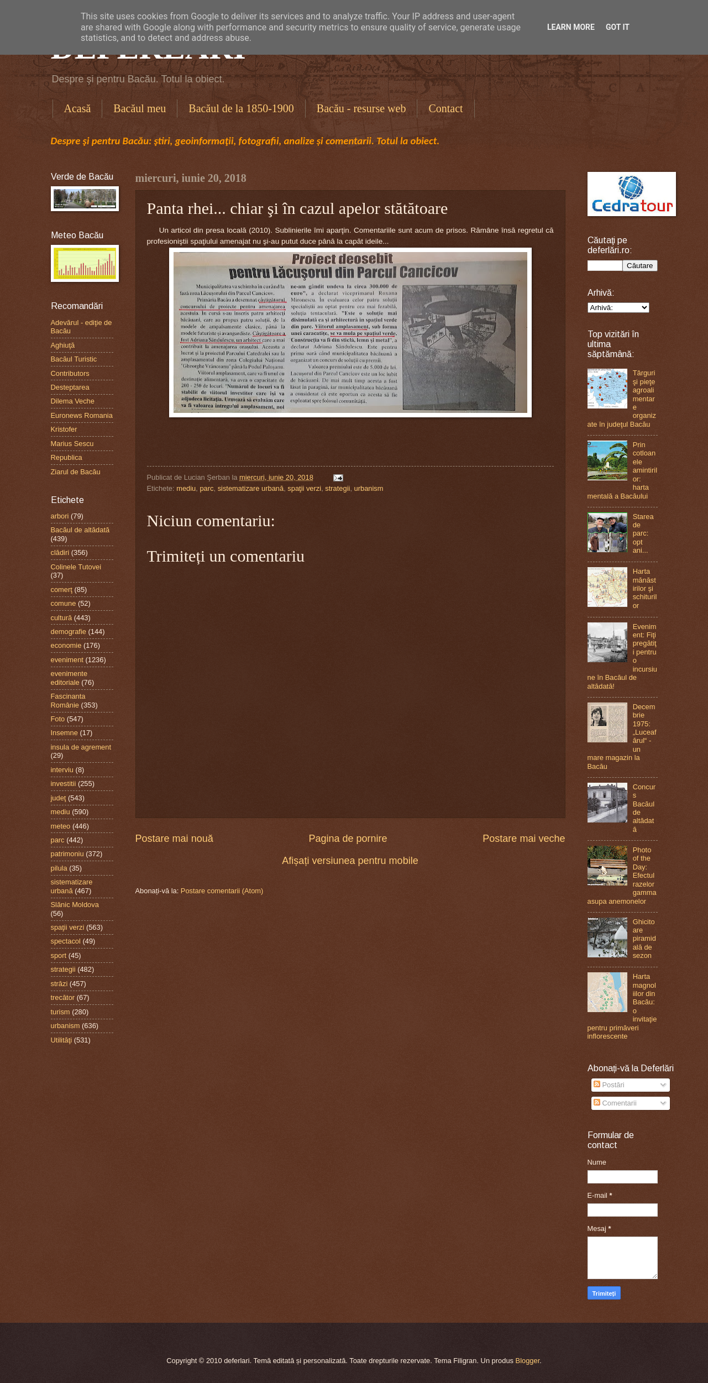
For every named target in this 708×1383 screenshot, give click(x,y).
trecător (63, 997)
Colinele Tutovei (76, 567)
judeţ (58, 798)
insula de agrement (81, 747)
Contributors (70, 373)
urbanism (369, 488)
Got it (618, 27)
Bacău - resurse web (361, 108)
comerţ (61, 589)
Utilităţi (61, 1040)
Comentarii (615, 1103)
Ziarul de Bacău (76, 472)
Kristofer (64, 429)
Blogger (528, 1360)
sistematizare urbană (251, 488)
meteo (61, 826)
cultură (61, 618)
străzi (59, 983)
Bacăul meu (139, 108)
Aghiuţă (63, 345)
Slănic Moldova (75, 904)
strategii (337, 488)
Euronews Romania (82, 415)
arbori (60, 516)
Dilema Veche (73, 401)
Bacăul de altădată (80, 530)
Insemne (64, 733)
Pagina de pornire (347, 838)
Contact (445, 108)
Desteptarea (70, 387)
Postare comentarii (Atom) (222, 891)
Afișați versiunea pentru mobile (350, 860)
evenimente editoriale (69, 677)
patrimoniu (67, 854)
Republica (66, 457)
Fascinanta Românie (68, 700)
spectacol (66, 941)
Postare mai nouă (174, 838)
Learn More (571, 27)
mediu (186, 488)
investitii (63, 783)
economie (66, 645)
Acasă (77, 108)
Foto (58, 719)
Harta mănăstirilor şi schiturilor (645, 588)
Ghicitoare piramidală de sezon (644, 939)
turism (60, 1012)
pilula (59, 868)
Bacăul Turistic (74, 359)
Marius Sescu (72, 443)
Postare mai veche (524, 838)
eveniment (67, 660)
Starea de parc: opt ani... (643, 533)
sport (59, 955)
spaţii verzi (304, 488)
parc (206, 488)
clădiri (60, 552)
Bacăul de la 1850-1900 (241, 108)
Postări (609, 1085)
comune (63, 603)
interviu (62, 770)
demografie (68, 631)
